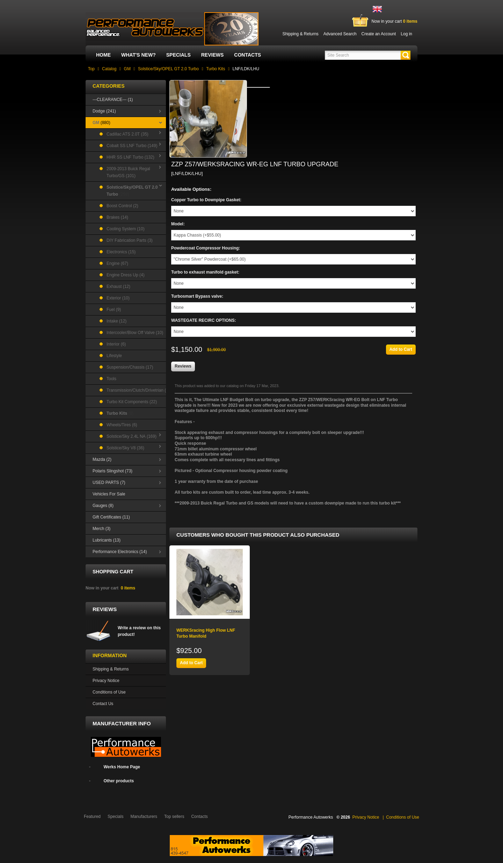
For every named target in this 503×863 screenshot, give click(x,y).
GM (127, 68)
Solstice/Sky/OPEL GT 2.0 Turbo (168, 68)
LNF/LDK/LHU (245, 68)
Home (103, 55)
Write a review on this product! (139, 631)
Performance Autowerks (311, 817)
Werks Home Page (121, 766)
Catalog (109, 68)
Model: (178, 224)
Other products (118, 780)
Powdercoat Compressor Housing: (205, 248)
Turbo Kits (215, 68)
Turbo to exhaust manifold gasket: (205, 272)
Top (91, 68)
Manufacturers (143, 816)
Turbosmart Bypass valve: (197, 296)
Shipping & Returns (111, 669)
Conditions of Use (109, 692)
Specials (178, 55)
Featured (92, 816)
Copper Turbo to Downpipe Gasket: (206, 199)
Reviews (212, 55)
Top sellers (174, 816)
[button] (405, 55)
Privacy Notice (106, 680)
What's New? (138, 55)
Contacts (247, 55)
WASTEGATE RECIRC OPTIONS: (203, 320)
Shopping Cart (113, 571)
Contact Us (103, 703)
